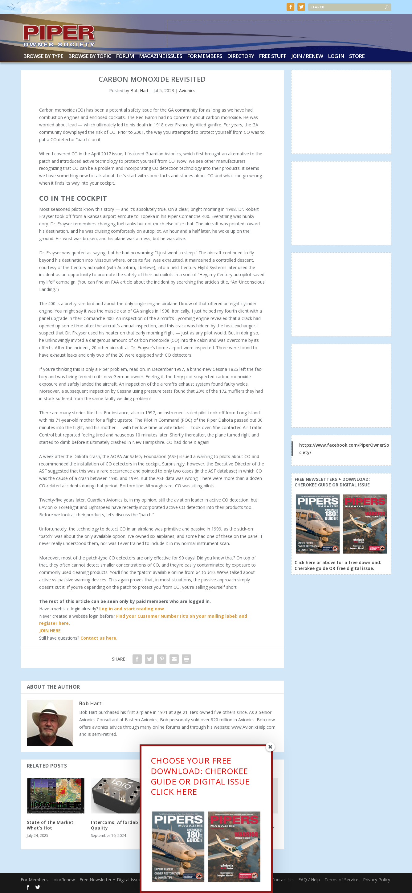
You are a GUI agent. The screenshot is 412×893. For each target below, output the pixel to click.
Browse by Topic (89, 56)
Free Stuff (272, 56)
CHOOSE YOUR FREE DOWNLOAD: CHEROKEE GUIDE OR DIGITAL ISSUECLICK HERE (200, 780)
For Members (204, 56)
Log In (336, 56)
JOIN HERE (50, 630)
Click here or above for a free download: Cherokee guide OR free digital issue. (338, 565)
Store (357, 56)
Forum (125, 56)
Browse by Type (43, 56)
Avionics (187, 90)
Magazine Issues (160, 56)
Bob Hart (139, 90)
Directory (240, 56)
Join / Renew (307, 56)
